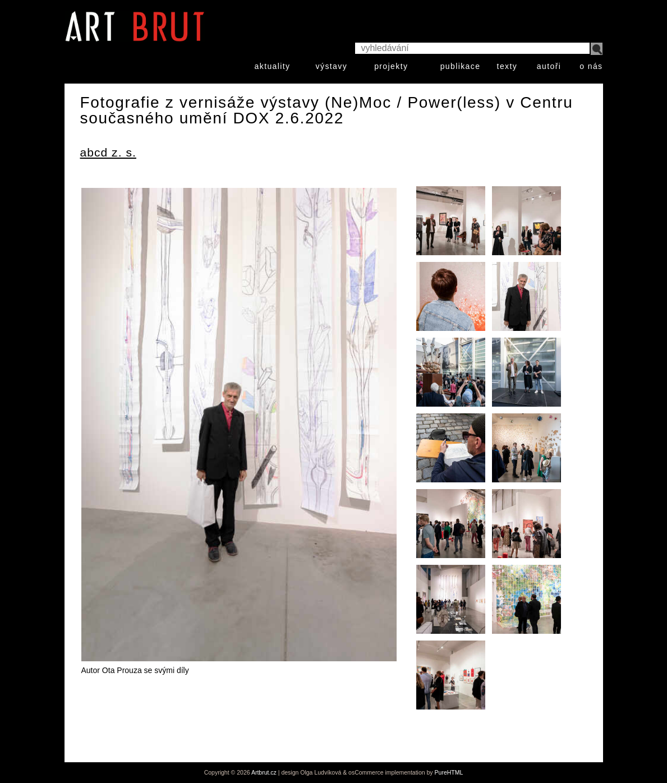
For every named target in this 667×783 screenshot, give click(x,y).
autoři (549, 66)
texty (507, 66)
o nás (590, 66)
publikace (460, 66)
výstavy (331, 66)
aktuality (273, 66)
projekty (391, 66)
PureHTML (449, 772)
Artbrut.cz (264, 772)
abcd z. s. (108, 152)
